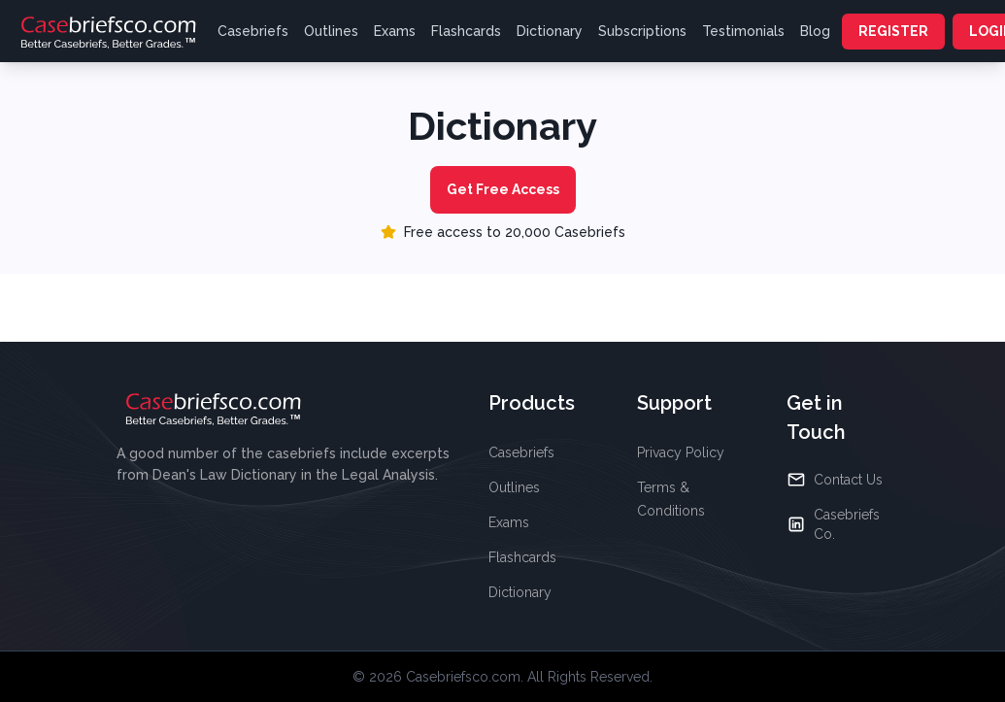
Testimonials (743, 31)
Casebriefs (253, 31)
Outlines (331, 31)
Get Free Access (503, 189)
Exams (395, 31)
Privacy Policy (680, 452)
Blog (815, 31)
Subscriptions (642, 31)
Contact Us (835, 479)
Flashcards (466, 31)
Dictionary (550, 31)
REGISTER (893, 31)
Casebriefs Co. (833, 524)
